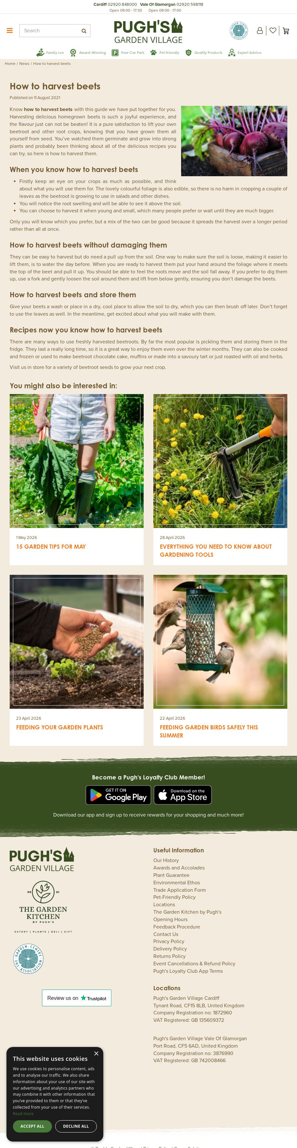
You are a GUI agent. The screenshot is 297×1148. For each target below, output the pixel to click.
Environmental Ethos (176, 873)
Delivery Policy (170, 939)
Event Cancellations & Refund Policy (194, 954)
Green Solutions (190, 1139)
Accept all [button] (33, 1126)
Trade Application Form (179, 880)
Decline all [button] (76, 1126)
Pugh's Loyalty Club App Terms (188, 961)
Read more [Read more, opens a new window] (23, 1113)
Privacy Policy (168, 932)
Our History (166, 851)
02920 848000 (122, 4)
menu (10, 31)
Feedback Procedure (176, 917)
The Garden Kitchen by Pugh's (187, 902)
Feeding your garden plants (59, 717)
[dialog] (54, 1094)
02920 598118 (190, 4)
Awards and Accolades (179, 858)
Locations (164, 895)
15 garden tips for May (51, 536)
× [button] (96, 1053)
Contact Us (165, 924)
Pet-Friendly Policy (174, 887)
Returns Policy (169, 946)
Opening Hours (170, 910)
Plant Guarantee (171, 865)
